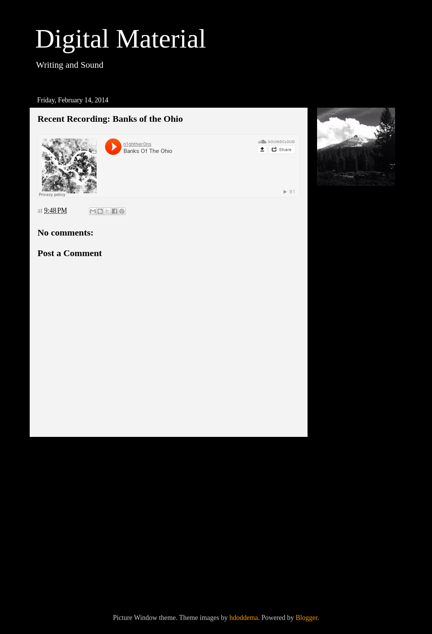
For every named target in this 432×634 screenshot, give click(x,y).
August (346, 417)
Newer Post (59, 453)
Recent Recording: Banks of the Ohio (361, 527)
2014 (335, 366)
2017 (335, 326)
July (342, 431)
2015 (335, 352)
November (351, 377)
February (349, 498)
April (344, 471)
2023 (335, 259)
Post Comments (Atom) (107, 474)
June (343, 444)
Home (170, 453)
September (351, 404)
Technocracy (351, 509)
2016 (335, 339)
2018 (335, 312)
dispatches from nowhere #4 (355, 548)
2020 (335, 286)
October (347, 391)
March (345, 484)
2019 (335, 299)
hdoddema (244, 617)
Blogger (306, 617)
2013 (335, 573)
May (343, 457)
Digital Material (120, 38)
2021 (335, 272)
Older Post (279, 453)
